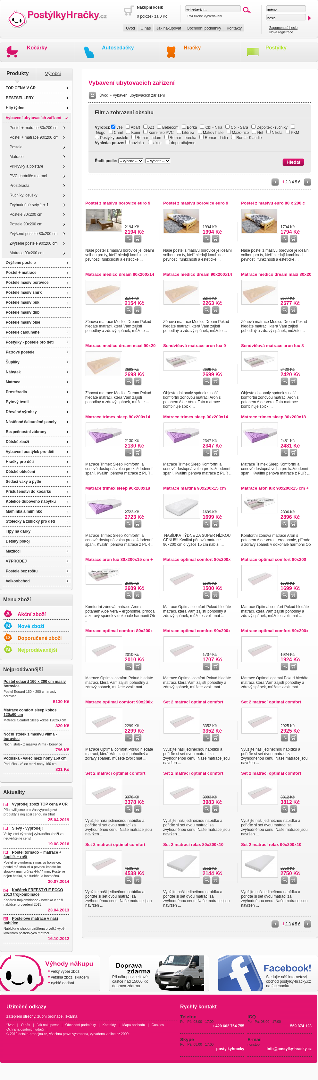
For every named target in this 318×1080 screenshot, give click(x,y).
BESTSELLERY (20, 98)
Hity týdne (15, 108)
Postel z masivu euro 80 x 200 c (273, 203)
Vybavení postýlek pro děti (30, 451)
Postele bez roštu (22, 571)
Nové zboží (31, 626)
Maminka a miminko (24, 511)
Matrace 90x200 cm (26, 253)
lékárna (71, 1016)
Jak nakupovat (168, 28)
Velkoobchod (18, 581)
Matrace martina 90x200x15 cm (194, 488)
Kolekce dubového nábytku (31, 501)
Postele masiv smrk (24, 292)
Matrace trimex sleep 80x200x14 (117, 416)
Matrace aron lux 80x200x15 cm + (119, 559)
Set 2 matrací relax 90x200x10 (271, 844)
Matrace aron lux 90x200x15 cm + (275, 488)
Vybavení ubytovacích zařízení (33, 118)
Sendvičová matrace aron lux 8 (272, 345)
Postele (16, 147)
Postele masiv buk (22, 302)
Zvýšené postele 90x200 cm (33, 243)
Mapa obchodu (133, 1025)
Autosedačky (118, 47)
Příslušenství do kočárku (28, 491)
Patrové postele (20, 352)
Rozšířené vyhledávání (205, 16)
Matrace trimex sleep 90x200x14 (195, 416)
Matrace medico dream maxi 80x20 (276, 274)
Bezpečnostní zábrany (26, 432)
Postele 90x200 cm (26, 224)
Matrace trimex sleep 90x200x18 (117, 488)
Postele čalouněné (22, 332)
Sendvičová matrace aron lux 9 (194, 345)
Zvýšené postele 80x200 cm (33, 233)
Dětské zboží (17, 442)
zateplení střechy (20, 1016)
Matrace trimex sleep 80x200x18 (273, 416)
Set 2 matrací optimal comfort (193, 702)
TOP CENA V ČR (21, 88)
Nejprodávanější (37, 650)
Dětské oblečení (20, 471)
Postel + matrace (21, 272)
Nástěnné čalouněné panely (31, 422)
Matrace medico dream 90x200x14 (197, 274)
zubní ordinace (50, 1016)
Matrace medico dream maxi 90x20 (120, 345)
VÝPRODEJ (16, 561)
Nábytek (13, 372)
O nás (145, 28)
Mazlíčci (13, 551)
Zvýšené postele (21, 262)
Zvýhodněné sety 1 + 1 (29, 205)
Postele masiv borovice (27, 282)
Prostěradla (19, 185)
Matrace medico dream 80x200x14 (119, 274)
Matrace (16, 156)
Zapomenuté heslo (283, 28)
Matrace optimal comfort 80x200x (196, 559)
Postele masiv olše (23, 322)
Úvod (130, 28)
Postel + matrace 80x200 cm (34, 128)
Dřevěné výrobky (21, 412)
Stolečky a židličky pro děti (30, 521)
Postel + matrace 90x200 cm (34, 137)
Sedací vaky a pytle (23, 481)
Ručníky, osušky (23, 195)
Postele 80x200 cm (26, 214)
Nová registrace (281, 32)
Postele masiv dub (22, 312)
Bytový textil (17, 402)
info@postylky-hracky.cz (289, 1049)
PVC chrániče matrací (28, 176)
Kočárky (37, 47)
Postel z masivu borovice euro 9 (117, 203)
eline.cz (114, 1034)
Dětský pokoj (18, 541)
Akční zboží (32, 614)
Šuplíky (13, 362)
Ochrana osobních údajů (25, 1029)
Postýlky (276, 47)
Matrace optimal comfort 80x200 (273, 559)
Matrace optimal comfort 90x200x (196, 630)
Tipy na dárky (18, 531)
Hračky (192, 47)
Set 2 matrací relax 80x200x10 (193, 844)
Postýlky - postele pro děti (30, 342)
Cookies (158, 1025)
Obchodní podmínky (204, 28)
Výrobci (53, 73)
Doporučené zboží (40, 638)
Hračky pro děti (20, 461)
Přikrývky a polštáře (26, 166)
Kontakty (234, 28)
